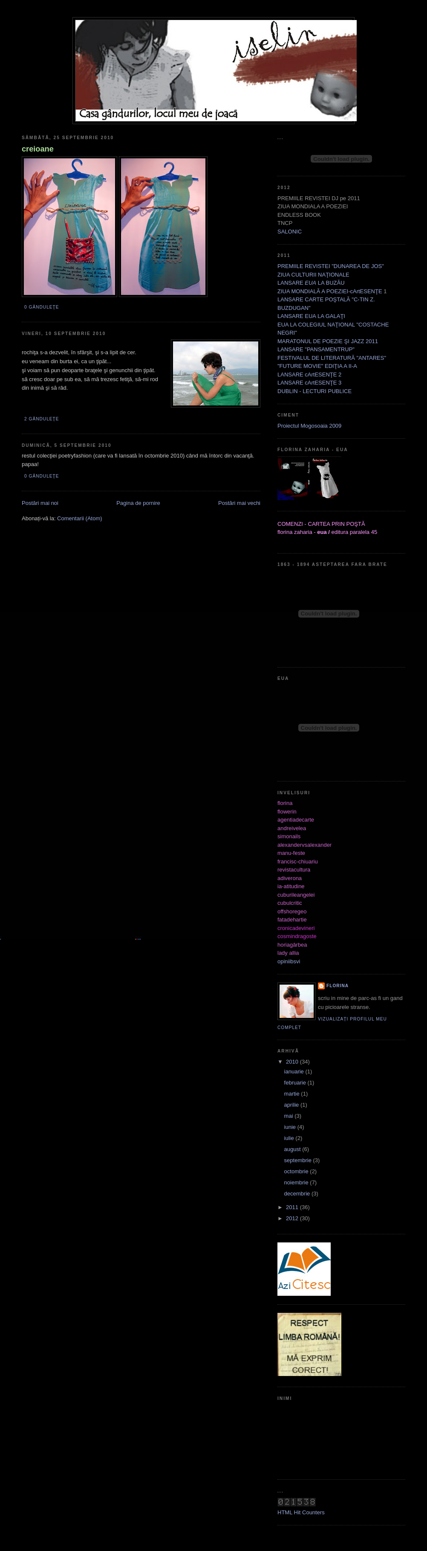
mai (289, 1116)
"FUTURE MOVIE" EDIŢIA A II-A (317, 366)
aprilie (292, 1105)
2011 (293, 1207)
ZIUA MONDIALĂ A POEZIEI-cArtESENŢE (329, 291)
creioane (38, 149)
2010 (293, 1061)
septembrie (298, 1160)
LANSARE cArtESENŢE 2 (309, 374)
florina (337, 985)
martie (292, 1093)
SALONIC (289, 231)
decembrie (298, 1193)
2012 (293, 1218)
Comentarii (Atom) (79, 518)
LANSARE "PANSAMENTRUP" (316, 349)
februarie (296, 1082)
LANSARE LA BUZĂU (311, 283)
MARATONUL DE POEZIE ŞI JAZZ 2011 (327, 341)
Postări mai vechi (239, 503)
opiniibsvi (288, 961)
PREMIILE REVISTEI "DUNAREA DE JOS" (330, 266)
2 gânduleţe (41, 419)
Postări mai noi (40, 503)
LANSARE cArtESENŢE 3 (309, 382)
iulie (290, 1138)
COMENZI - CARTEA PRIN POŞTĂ (321, 524)
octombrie (297, 1171)
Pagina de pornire (138, 503)
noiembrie (297, 1182)
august (293, 1149)
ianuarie (295, 1071)
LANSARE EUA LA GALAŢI (311, 316)
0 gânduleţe (41, 307)
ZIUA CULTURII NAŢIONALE (313, 274)
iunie (290, 1127)
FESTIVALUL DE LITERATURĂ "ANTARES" (331, 358)
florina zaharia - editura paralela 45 (327, 532)
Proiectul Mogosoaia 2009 (309, 426)
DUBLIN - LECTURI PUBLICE (314, 391)
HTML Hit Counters (301, 1512)
